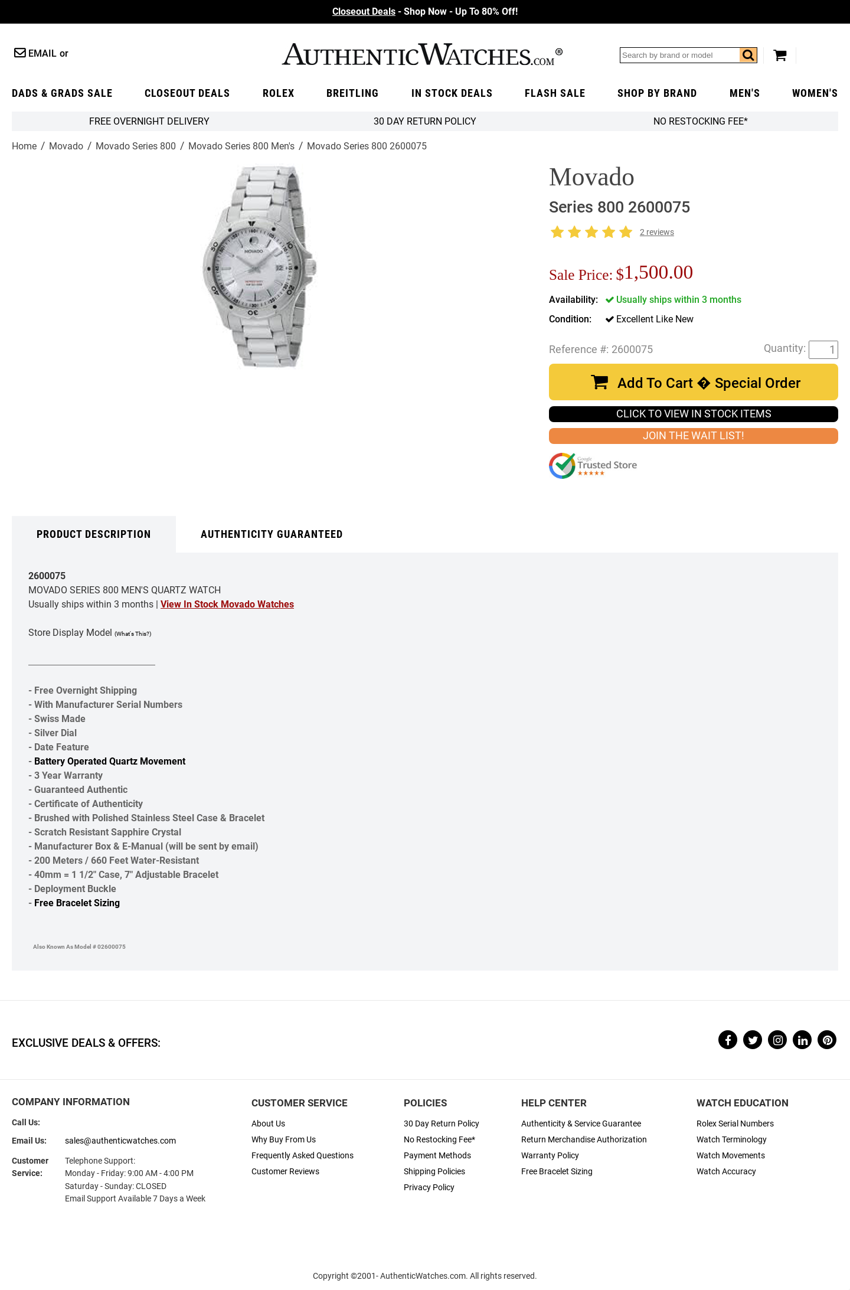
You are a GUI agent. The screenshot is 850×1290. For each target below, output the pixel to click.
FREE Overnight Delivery (149, 121)
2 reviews (657, 232)
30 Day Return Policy (441, 1124)
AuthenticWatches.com (422, 54)
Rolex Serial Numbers (735, 1124)
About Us (268, 1124)
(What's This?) (133, 634)
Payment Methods (437, 1156)
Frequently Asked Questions (302, 1156)
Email (42, 53)
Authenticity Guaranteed (272, 534)
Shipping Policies (434, 1172)
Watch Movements (731, 1156)
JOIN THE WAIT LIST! (693, 436)
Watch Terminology (732, 1140)
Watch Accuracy (726, 1172)
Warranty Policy (550, 1156)
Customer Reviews (285, 1172)
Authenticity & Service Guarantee (581, 1124)
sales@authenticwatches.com (120, 1141)
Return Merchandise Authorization (584, 1140)
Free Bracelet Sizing (77, 903)
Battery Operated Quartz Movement (109, 761)
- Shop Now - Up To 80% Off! (425, 11)
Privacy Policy (429, 1188)
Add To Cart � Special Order (708, 383)
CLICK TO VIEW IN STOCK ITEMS (693, 414)
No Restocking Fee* (700, 121)
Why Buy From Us (283, 1140)
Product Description (94, 534)
